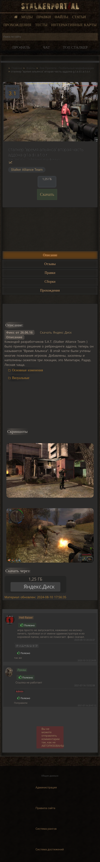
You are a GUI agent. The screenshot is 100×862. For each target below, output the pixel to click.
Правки (43, 17)
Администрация (46, 787)
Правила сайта (45, 808)
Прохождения (17, 25)
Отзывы (50, 264)
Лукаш (21, 670)
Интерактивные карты (73, 25)
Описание (50, 255)
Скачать (47, 194)
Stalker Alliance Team (27, 170)
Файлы (61, 17)
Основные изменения (27, 370)
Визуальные (20, 378)
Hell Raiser (26, 617)
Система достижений (50, 849)
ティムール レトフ (27, 645)
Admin (19, 691)
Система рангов (46, 828)
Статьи (79, 17)
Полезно (27, 625)
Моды (27, 17)
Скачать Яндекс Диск (56, 332)
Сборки (50, 281)
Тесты (41, 25)
